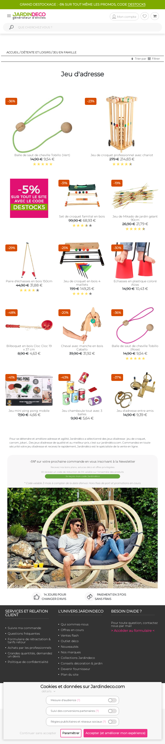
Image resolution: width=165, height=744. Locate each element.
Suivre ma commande (24, 628)
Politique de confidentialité (28, 662)
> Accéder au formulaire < (132, 631)
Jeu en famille (64, 52)
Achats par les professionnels (29, 648)
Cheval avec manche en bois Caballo (82, 347)
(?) (78, 700)
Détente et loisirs (36, 52)
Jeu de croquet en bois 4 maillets (82, 283)
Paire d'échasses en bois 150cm (29, 281)
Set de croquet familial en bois (82, 216)
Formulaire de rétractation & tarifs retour (29, 640)
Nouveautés (69, 647)
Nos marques (71, 652)
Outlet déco (70, 641)
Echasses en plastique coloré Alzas (135, 283)
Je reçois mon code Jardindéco (83, 476)
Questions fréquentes (24, 633)
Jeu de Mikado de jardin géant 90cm (135, 218)
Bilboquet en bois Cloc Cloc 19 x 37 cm (29, 347)
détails (49, 691)
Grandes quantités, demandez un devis (30, 654)
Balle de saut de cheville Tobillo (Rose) (135, 347)
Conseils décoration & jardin (81, 663)
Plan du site (69, 674)
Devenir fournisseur (75, 669)
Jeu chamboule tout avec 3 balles (82, 412)
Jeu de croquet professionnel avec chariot (122, 155)
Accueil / (13, 52)
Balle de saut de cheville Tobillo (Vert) (42, 155)
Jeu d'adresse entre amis (135, 411)
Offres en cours (72, 630)
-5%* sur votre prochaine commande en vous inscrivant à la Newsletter (82, 461)
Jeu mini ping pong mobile (29, 411)
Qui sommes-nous (75, 624)
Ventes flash (70, 635)
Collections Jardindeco (78, 658)
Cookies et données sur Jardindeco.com (82, 686)
